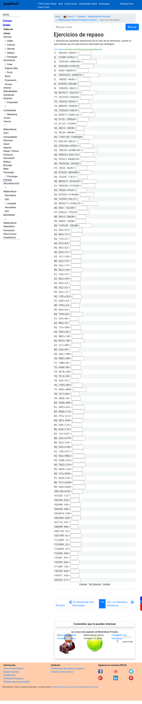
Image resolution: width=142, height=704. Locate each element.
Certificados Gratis (88, 3)
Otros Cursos (9, 234)
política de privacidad (75, 687)
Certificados (9, 675)
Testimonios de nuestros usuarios (67, 668)
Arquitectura (9, 237)
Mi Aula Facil (126, 3)
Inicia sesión (59, 49)
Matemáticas (10, 129)
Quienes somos (11, 672)
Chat (60, 3)
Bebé (5, 168)
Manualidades (10, 91)
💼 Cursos (69, 16)
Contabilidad (9, 110)
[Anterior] (83, 603)
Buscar (132, 27)
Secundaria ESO (11, 183)
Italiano (10, 52)
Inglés (10, 40)
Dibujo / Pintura (11, 151)
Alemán (11, 48)
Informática (9, 60)
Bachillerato (9, 215)
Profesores (104, 3)
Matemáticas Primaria (99, 16)
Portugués (12, 57)
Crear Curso (43, 7)
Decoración (9, 158)
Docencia (8, 154)
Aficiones (8, 140)
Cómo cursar (70, 3)
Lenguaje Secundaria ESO (10, 207)
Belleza (7, 161)
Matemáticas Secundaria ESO (10, 195)
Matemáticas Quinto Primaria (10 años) (77, 20)
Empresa (7, 98)
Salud (6, 144)
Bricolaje (7, 165)
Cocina (6, 118)
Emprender (12, 102)
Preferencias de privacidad (16, 681)
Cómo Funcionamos (13, 668)
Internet (7, 88)
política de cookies (91, 687)
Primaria (7, 180)
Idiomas (7, 37)
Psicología (8, 172)
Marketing (12, 114)
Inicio (6, 14)
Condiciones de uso (59, 687)
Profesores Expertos (13, 678)
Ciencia (7, 121)
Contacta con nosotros (62, 672)
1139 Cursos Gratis (47, 3)
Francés (11, 44)
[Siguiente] (120, 603)
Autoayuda (8, 95)
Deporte (7, 147)
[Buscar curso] (87, 27)
